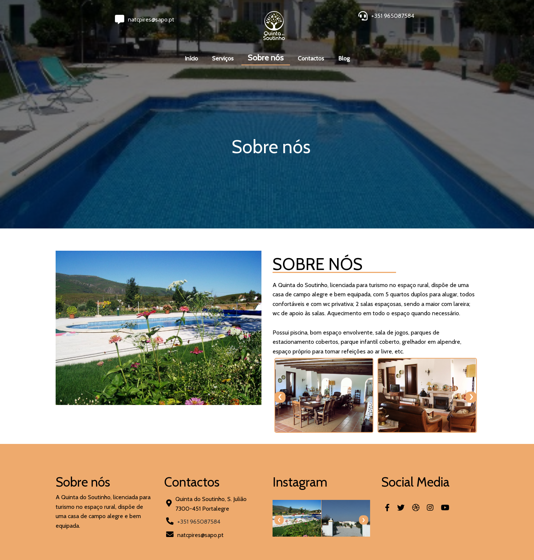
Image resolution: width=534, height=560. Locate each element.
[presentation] (280, 397)
